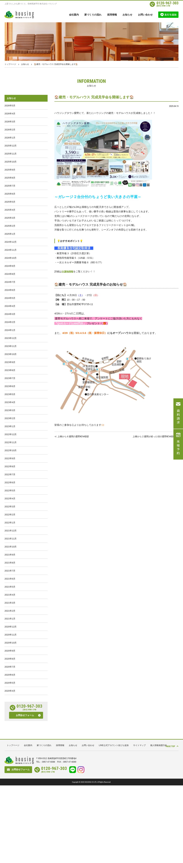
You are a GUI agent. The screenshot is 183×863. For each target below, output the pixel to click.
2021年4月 (10, 659)
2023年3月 (10, 450)
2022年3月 (10, 559)
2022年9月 (10, 505)
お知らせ (127, 14)
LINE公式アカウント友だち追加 (114, 823)
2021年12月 (11, 586)
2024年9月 (10, 287)
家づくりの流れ (92, 14)
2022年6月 (10, 532)
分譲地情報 (68, 271)
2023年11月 (11, 378)
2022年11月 (11, 487)
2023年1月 (10, 468)
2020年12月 (11, 695)
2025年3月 (10, 233)
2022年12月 (11, 477)
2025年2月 (10, 242)
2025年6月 (10, 206)
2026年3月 (10, 124)
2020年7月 (10, 740)
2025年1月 (10, 251)
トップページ (10, 64)
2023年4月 (10, 441)
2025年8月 (10, 187)
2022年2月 (10, 568)
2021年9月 (10, 613)
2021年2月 (10, 677)
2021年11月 (11, 595)
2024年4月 (10, 332)
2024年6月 (10, 314)
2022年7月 (10, 523)
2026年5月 (10, 106)
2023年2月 (10, 459)
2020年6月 (10, 749)
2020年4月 (10, 768)
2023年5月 (10, 432)
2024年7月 (10, 305)
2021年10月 (11, 604)
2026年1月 (10, 142)
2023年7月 (10, 414)
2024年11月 (11, 269)
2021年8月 (10, 623)
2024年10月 (11, 278)
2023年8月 (10, 405)
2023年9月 (10, 396)
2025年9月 (10, 178)
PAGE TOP (167, 822)
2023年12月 (11, 369)
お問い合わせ (145, 14)
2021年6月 (10, 641)
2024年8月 (10, 296)
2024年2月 (10, 351)
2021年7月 (10, 632)
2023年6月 (10, 423)
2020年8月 (10, 731)
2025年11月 (11, 160)
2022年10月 (11, 496)
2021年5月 (10, 650)
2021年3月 (10, 668)
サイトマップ (139, 823)
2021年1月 (10, 686)
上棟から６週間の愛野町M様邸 (74, 436)
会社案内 (74, 14)
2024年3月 (10, 341)
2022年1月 (10, 577)
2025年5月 (10, 215)
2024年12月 (11, 260)
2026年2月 (10, 133)
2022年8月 (10, 514)
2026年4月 (10, 115)
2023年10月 (11, 387)
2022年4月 (10, 550)
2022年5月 (10, 541)
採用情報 (112, 14)
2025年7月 (10, 196)
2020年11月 (11, 704)
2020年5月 (10, 759)
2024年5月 (10, 323)
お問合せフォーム (25, 793)
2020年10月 (11, 713)
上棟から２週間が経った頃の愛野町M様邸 (152, 436)
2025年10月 (11, 169)
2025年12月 (11, 151)
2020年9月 (10, 722)
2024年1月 (10, 360)
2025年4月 (10, 224)
